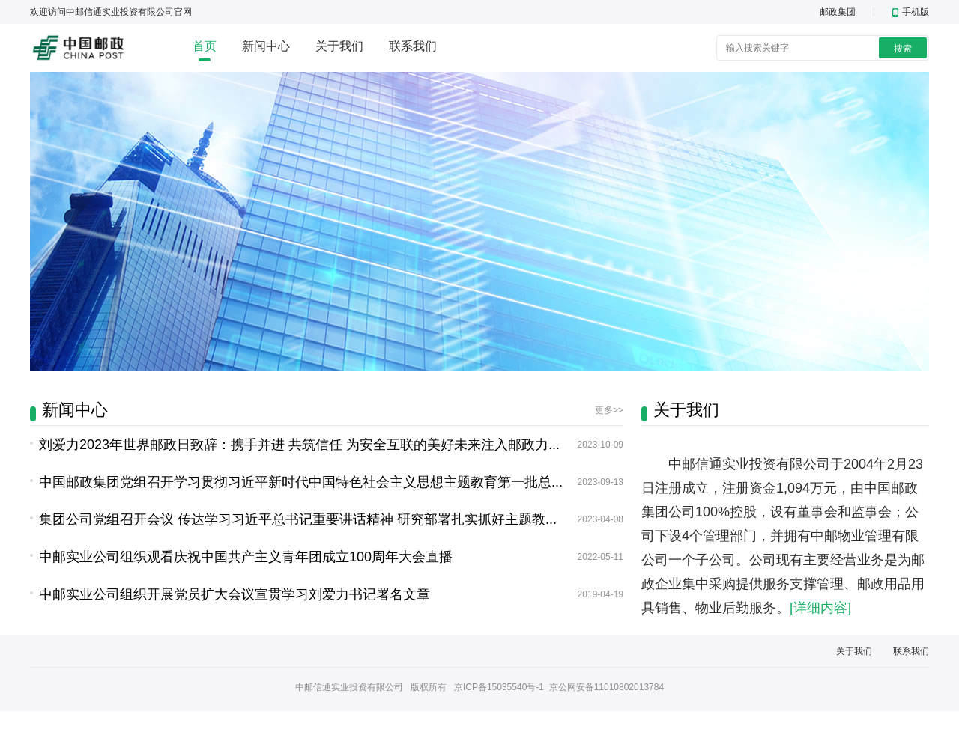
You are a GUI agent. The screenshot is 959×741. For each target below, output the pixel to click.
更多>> (609, 410)
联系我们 (413, 46)
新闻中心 (266, 46)
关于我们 (339, 46)
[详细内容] (820, 607)
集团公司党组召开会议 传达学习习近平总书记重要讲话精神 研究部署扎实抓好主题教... (298, 519)
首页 (205, 46)
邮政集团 (838, 12)
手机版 (910, 12)
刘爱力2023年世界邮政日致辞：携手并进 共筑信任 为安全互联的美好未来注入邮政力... (299, 444)
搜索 (903, 48)
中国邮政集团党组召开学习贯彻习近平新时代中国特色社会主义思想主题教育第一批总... (301, 482)
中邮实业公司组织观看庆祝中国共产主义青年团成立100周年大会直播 (246, 556)
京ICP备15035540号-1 (499, 687)
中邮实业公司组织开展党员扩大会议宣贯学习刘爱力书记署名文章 (234, 594)
